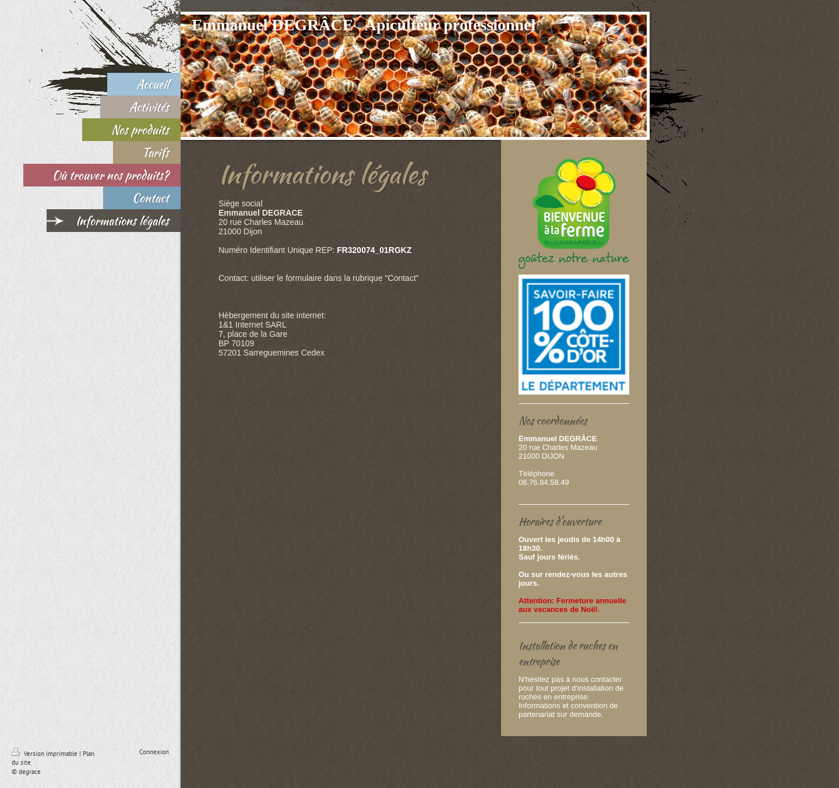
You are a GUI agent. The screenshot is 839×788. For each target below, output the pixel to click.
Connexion (154, 752)
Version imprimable (45, 754)
